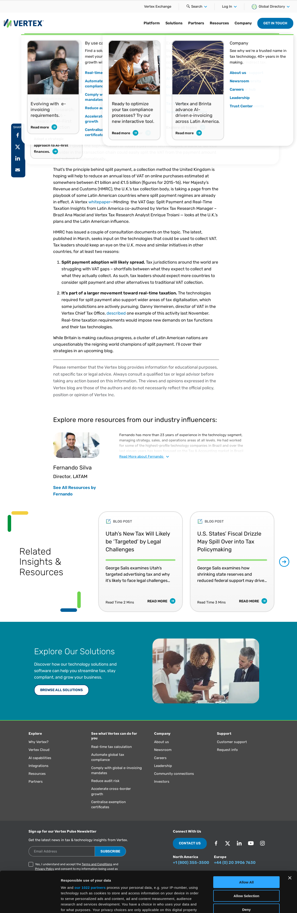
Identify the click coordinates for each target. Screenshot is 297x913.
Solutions (174, 23)
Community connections (174, 774)
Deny (246, 869)
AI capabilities (40, 758)
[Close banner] (289, 837)
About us (161, 742)
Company (243, 23)
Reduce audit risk (105, 781)
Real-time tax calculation (111, 747)
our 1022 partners (90, 847)
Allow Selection (246, 855)
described (116, 313)
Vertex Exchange (157, 6)
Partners (196, 23)
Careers (160, 758)
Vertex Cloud (39, 750)
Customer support (232, 742)
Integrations (38, 766)
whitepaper (99, 201)
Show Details (244, 904)
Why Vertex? (38, 742)
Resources (219, 23)
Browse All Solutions (61, 690)
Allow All (246, 841)
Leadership (163, 766)
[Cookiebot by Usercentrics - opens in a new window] (30, 903)
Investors (161, 781)
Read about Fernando (144, 456)
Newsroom (162, 750)
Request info (227, 750)
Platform (152, 23)
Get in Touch (275, 23)
